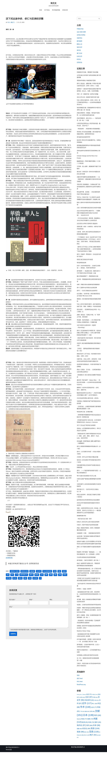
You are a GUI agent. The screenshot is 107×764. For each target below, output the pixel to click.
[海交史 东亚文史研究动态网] (53, 4)
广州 (17, 581)
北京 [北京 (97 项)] (88, 708)
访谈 (30, 584)
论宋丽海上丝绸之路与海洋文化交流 (87, 666)
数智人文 (79, 44)
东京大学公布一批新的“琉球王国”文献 (88, 98)
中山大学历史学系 (47, 577)
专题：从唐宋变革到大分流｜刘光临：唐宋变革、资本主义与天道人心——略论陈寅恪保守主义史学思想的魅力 (89, 519)
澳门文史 (79, 53)
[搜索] (87, 18)
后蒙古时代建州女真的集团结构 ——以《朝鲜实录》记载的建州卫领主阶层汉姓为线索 (89, 182)
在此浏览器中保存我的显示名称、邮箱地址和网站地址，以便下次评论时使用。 (34, 636)
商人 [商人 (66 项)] (94, 715)
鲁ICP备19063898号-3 (12, 759)
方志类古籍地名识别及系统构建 (86, 566)
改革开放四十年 (23, 581)
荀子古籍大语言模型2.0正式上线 (86, 483)
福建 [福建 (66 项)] (79, 740)
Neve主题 (9, 761)
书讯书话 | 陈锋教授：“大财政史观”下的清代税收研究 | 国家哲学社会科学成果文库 (89, 189)
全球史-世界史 (81, 35)
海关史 (64, 581)
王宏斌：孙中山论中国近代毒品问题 (87, 464)
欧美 (51, 581)
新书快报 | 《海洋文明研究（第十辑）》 (89, 569)
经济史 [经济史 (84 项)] (86, 740)
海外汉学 (79, 47)
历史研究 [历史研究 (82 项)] (89, 711)
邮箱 (31, 606)
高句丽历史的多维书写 (83, 139)
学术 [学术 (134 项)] (85, 718)
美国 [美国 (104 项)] (95, 740)
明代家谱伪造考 (81, 266)
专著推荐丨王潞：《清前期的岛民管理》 (89, 542)
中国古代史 (80, 29)
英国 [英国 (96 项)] (80, 744)
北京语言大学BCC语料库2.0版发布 (87, 227)
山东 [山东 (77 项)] (94, 719)
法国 (60, 581)
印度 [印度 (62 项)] (95, 708)
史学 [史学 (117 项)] (87, 715)
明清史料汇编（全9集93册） (85, 418)
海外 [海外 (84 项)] (98, 734)
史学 (8, 581)
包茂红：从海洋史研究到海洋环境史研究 (89, 614)
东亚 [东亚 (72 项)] (89, 705)
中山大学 (39, 577)
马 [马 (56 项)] (87, 747)
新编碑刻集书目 (82, 524)
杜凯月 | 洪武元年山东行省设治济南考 (88, 530)
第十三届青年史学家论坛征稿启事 (87, 292)
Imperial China (15, 577)
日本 (42, 581)
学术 (12, 581)
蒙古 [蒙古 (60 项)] (86, 743)
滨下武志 (9, 584)
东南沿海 (32, 577)
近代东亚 (35, 584)
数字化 (31, 581)
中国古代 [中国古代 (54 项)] (95, 705)
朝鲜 (46, 581)
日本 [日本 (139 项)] (88, 726)
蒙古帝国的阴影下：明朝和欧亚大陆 (87, 280)
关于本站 (47, 10)
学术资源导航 (56, 10)
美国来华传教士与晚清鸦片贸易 (86, 81)
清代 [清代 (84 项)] (89, 737)
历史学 (64, 577)
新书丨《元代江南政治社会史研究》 (87, 295)
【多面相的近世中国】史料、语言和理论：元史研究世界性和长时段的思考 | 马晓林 (89, 604)
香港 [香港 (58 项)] (84, 747)
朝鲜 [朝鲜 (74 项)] (90, 730)
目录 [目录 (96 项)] (96, 737)
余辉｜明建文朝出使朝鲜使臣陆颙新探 (88, 289)
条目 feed (80, 689)
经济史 (20, 584)
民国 (55, 581)
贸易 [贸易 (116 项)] (94, 743)
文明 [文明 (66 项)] (92, 723)
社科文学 (79, 57)
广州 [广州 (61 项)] (82, 723)
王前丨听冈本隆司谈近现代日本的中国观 (89, 211)
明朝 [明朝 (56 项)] (79, 730)
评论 (11, 613)
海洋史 (79, 50)
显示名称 (12, 606)
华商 (55, 577)
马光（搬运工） (11, 22)
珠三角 (14, 584)
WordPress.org (81, 696)
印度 (60, 577)
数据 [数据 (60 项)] (87, 723)
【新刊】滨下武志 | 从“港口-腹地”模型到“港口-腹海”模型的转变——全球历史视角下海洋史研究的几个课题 (89, 253)
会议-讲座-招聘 (81, 32)
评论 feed (80, 693)
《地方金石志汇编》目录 (84, 527)
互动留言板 (9, 564)
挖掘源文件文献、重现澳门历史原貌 (87, 73)
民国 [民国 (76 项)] (91, 734)
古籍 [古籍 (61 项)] (96, 711)
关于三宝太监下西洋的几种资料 (86, 432)
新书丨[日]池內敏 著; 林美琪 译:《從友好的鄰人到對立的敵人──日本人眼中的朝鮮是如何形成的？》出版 (89, 338)
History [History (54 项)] (79, 705)
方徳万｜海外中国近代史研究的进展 (87, 533)
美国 (25, 584)
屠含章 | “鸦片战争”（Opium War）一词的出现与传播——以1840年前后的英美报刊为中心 (88, 389)
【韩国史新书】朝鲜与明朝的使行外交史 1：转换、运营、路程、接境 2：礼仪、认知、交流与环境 (89, 443)
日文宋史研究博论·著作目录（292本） (88, 404)
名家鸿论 (79, 38)
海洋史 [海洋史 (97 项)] (81, 737)
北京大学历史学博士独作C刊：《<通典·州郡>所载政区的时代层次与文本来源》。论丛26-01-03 (88, 216)
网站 (51, 606)
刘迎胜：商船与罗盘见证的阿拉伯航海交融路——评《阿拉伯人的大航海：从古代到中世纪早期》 (89, 620)
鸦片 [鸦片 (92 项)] (93, 747)
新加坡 (36, 581)
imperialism (24, 577)
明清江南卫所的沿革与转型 (85, 263)
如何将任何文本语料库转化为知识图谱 (88, 508)
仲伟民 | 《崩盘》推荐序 (84, 598)
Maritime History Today (83, 641)
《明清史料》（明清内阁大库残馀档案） (89, 130)
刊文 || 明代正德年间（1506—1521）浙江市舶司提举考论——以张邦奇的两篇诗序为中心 (89, 104)
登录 (78, 686)
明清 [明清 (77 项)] (84, 730)
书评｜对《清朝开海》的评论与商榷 (87, 95)
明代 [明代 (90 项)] (97, 727)
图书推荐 (79, 41)
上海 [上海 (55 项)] (84, 705)
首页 (40, 10)
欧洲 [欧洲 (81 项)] (85, 734)
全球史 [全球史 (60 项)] (82, 708)
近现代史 (79, 63)
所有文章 (65, 10)
